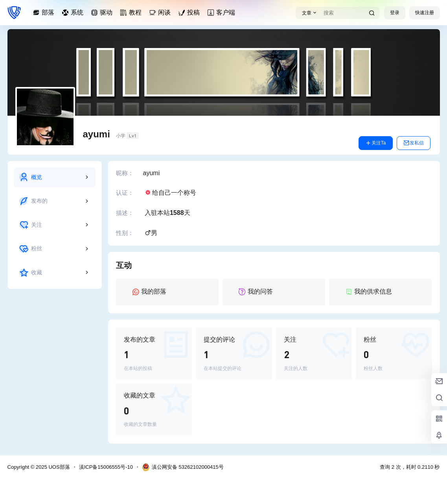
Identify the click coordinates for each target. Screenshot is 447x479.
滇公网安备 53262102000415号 (183, 467)
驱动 (103, 12)
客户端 (222, 12)
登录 (394, 12)
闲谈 (161, 12)
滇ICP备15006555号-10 (106, 467)
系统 (73, 12)
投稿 (190, 12)
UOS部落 (58, 467)
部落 (44, 12)
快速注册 (424, 12)
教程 (132, 12)
